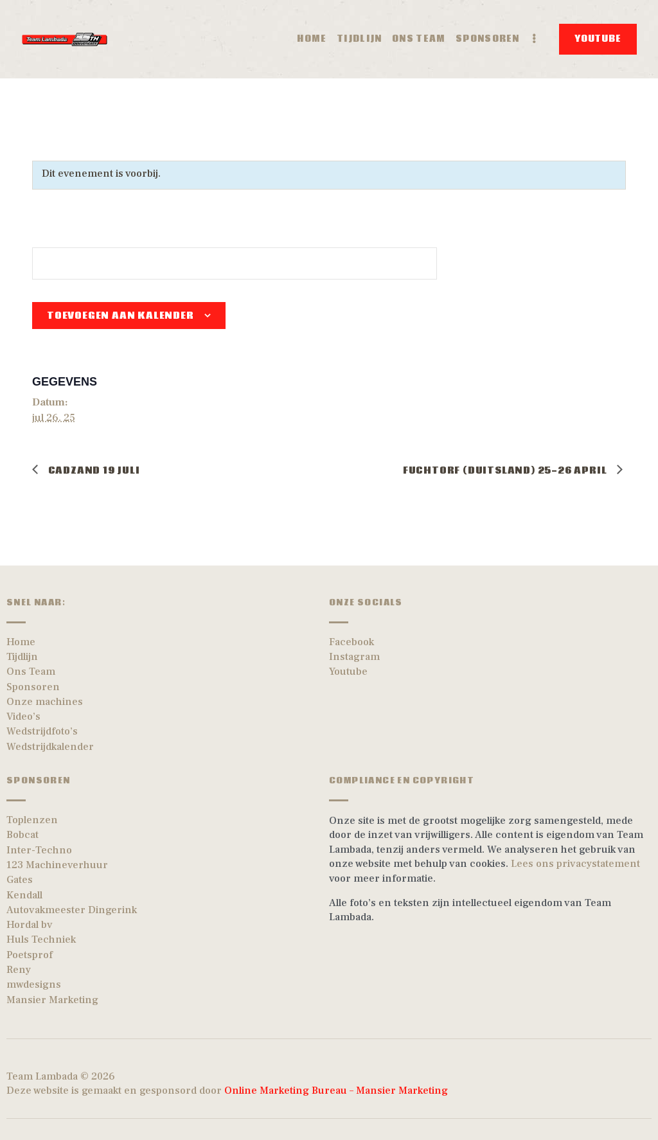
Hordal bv (29, 924)
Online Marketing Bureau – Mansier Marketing (338, 1090)
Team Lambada (42, 1076)
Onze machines (44, 701)
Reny (18, 969)
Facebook (351, 642)
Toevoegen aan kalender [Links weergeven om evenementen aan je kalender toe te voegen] (120, 315)
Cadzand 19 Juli (93, 470)
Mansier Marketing (52, 999)
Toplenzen (32, 820)
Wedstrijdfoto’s (42, 731)
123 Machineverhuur (57, 865)
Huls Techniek (41, 939)
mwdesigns (33, 984)
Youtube (348, 671)
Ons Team (30, 671)
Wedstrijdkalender (50, 746)
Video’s (23, 716)
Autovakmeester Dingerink (71, 910)
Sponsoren (33, 687)
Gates (19, 879)
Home (20, 642)
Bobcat (22, 834)
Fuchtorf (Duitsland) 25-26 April (506, 470)
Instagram (354, 656)
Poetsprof (29, 955)
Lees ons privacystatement (575, 863)
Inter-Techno (39, 850)
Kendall (24, 895)
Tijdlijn (22, 656)
